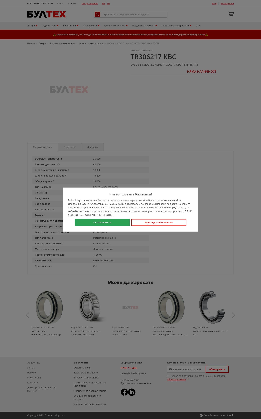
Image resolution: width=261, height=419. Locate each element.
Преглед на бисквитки (159, 222)
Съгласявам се (102, 222)
